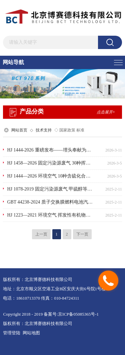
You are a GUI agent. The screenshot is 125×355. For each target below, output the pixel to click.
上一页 (41, 234)
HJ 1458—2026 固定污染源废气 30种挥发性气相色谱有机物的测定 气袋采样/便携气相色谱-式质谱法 (50, 162)
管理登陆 (11, 332)
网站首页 (19, 130)
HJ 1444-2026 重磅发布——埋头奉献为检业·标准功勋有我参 (50, 149)
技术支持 (44, 130)
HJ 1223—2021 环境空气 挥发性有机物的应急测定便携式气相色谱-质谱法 (50, 215)
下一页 (82, 234)
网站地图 (31, 332)
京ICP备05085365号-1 (78, 314)
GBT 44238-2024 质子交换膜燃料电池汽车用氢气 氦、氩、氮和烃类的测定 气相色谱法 (50, 202)
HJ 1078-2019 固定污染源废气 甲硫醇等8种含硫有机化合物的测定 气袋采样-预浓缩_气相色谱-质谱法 (50, 189)
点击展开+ (106, 112)
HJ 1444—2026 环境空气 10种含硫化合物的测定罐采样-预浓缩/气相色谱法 (50, 176)
